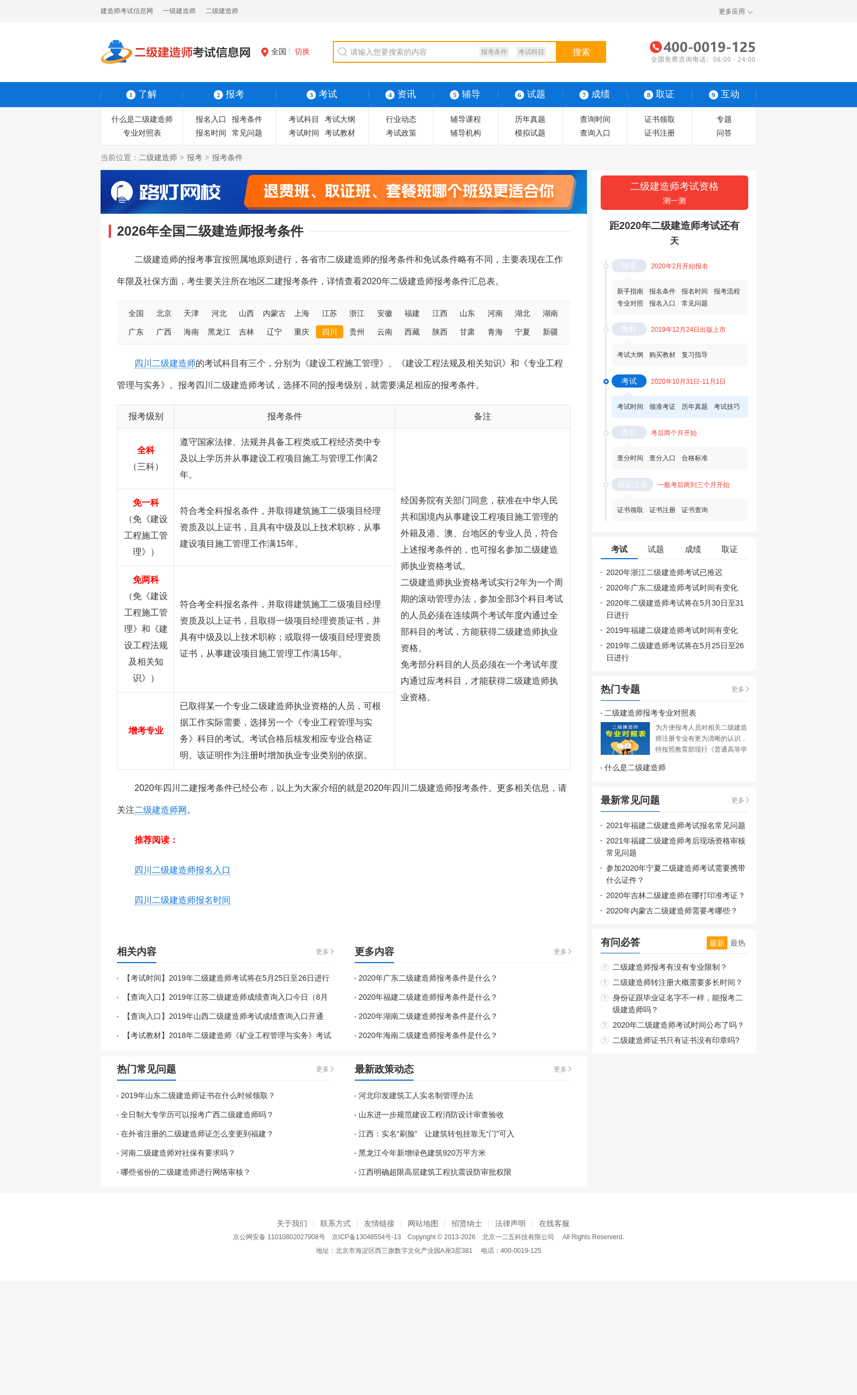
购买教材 (662, 355)
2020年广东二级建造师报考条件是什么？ (428, 978)
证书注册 (659, 132)
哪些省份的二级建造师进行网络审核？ (186, 1172)
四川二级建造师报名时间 (182, 900)
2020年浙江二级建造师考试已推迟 (664, 572)
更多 (322, 952)
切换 (302, 51)
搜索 (581, 52)
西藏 (412, 331)
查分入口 (662, 458)
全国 (273, 51)
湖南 (550, 313)
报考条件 (494, 52)
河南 (495, 313)
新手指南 (630, 291)
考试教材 (340, 132)
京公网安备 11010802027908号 (279, 1237)
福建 (412, 313)
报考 (194, 157)
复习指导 (695, 355)
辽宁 (274, 331)
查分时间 (630, 458)
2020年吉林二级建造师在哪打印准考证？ (676, 895)
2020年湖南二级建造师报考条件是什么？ (428, 1016)
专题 (724, 119)
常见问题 (247, 132)
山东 (467, 313)
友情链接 (379, 1223)
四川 (329, 331)
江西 (440, 313)
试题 (530, 94)
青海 (495, 331)
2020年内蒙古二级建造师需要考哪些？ (672, 910)
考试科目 (531, 52)
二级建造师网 (160, 809)
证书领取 (659, 119)
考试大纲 (340, 119)
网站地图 (423, 1223)
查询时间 (595, 119)
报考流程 (727, 291)
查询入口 (595, 132)
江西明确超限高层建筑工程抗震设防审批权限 (435, 1172)
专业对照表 (142, 132)
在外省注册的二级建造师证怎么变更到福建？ (197, 1133)
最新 (717, 943)
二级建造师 (222, 11)
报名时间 (211, 132)
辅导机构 (465, 132)
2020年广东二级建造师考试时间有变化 (672, 587)
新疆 (550, 331)
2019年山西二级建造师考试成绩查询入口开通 (246, 1016)
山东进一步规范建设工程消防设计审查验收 (431, 1114)
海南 (191, 331)
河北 (219, 313)
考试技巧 (727, 407)
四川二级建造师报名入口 (182, 870)
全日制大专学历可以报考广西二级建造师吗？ (197, 1114)
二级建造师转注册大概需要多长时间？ (678, 982)
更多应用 (732, 11)
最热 (738, 943)
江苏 (329, 313)
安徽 (384, 313)
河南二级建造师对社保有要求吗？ (178, 1152)
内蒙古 (274, 313)
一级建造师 (179, 11)
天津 (191, 313)
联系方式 (335, 1223)
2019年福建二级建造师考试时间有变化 (672, 630)
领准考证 (662, 407)
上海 (301, 313)
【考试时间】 (145, 978)
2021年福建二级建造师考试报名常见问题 (676, 825)
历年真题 (530, 119)
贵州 (357, 331)
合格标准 (695, 458)
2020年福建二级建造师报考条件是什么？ (428, 997)
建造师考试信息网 (127, 11)
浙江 (357, 313)
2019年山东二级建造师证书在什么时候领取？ (198, 1095)
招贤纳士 (466, 1223)
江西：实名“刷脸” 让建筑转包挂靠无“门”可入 (436, 1133)
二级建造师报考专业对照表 (650, 712)
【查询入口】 (145, 997)
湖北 (522, 313)
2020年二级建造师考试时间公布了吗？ (678, 1025)
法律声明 (510, 1223)
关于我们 (292, 1223)
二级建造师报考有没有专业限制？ (670, 967)
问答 (724, 132)
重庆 (301, 331)
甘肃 (467, 331)
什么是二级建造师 (142, 119)
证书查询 (695, 510)
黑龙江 (219, 331)
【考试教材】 (145, 1035)
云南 (384, 331)
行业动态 (401, 119)
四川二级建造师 (165, 363)
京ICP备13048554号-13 (366, 1237)
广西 (164, 331)
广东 (136, 331)
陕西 (440, 331)
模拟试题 (530, 132)
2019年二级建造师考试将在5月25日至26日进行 (249, 978)
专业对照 (630, 303)
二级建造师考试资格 (674, 194)
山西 (246, 313)
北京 (164, 313)
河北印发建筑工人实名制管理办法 (416, 1095)
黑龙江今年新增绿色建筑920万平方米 (422, 1152)
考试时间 (304, 132)
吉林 (246, 331)
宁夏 (522, 331)
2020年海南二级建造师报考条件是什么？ (428, 1035)
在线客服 (554, 1223)
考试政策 (401, 132)
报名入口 (211, 119)
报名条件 (662, 291)
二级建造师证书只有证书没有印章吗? (676, 1040)
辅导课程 (465, 119)
